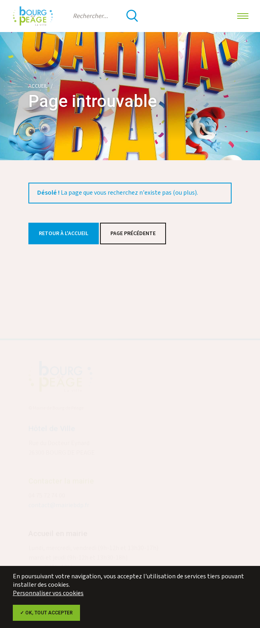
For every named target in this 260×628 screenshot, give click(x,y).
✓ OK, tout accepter (46, 613)
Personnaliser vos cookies (48, 593)
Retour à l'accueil (63, 233)
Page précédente (133, 233)
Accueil (38, 86)
